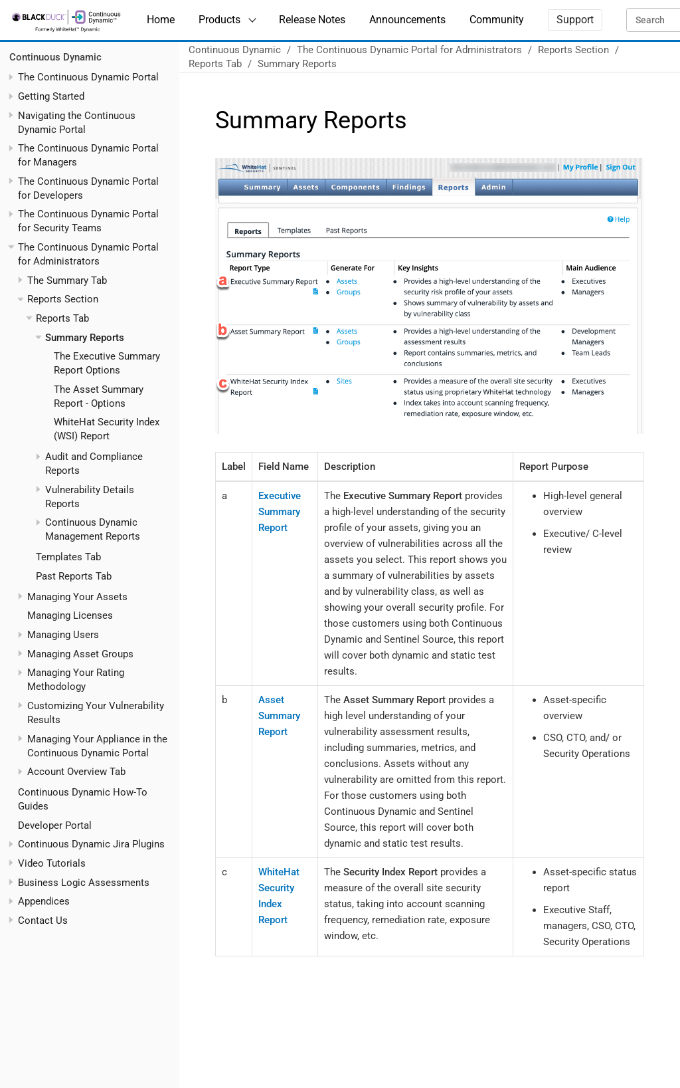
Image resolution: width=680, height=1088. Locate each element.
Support (575, 19)
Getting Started (51, 96)
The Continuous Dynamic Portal (88, 77)
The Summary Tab (67, 280)
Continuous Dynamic (55, 57)
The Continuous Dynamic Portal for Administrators (409, 50)
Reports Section (62, 299)
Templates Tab (68, 557)
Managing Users (63, 635)
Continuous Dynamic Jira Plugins (91, 844)
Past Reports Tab (74, 576)
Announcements (407, 19)
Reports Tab (62, 318)
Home (161, 19)
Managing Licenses (70, 615)
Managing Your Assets (77, 597)
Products (219, 19)
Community (496, 19)
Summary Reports (84, 338)
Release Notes (312, 19)
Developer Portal (55, 825)
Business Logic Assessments (83, 883)
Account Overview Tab (76, 772)
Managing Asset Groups (80, 654)
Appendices (44, 901)
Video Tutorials (52, 863)
